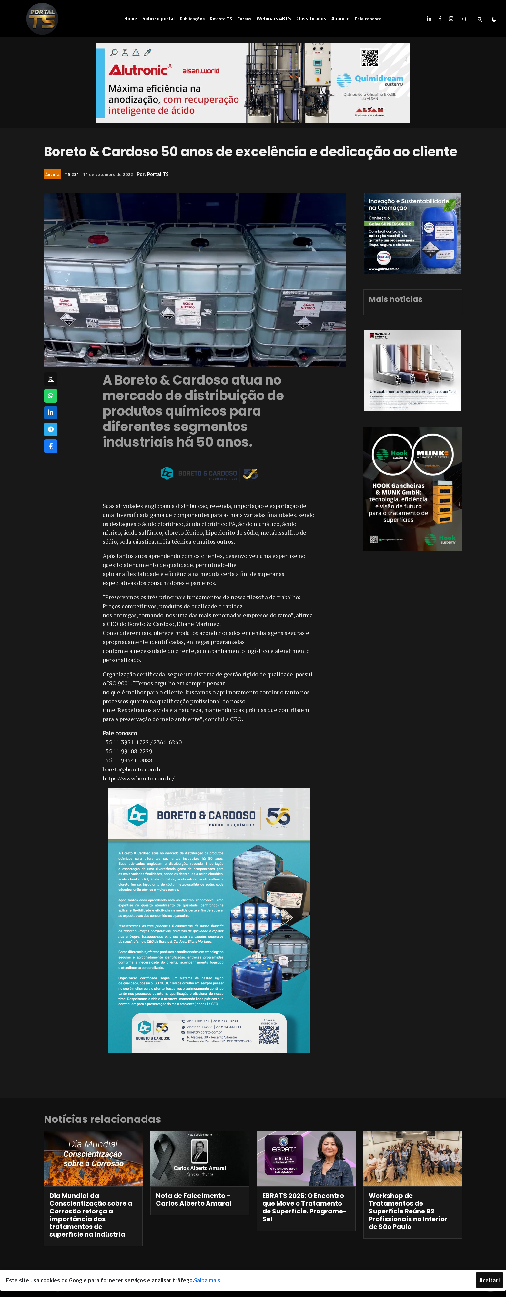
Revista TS (221, 18)
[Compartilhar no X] (50, 379)
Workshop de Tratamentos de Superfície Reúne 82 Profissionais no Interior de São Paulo (408, 1211)
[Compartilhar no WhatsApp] (50, 396)
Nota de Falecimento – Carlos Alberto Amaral (193, 1199)
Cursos (244, 18)
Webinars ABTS (274, 18)
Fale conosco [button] (368, 18)
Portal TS (158, 174)
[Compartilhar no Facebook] (50, 446)
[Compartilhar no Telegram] (50, 429)
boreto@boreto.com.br (132, 769)
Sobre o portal (158, 18)
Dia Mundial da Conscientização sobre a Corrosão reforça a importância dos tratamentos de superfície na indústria (90, 1215)
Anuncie (340, 18)
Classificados (311, 18)
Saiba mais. (208, 1280)
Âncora (52, 174)
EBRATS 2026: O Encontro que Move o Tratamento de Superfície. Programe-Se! (304, 1207)
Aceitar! (489, 1280)
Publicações (192, 18)
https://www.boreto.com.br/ (138, 778)
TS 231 (72, 174)
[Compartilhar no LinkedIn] (50, 412)
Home (130, 18)
